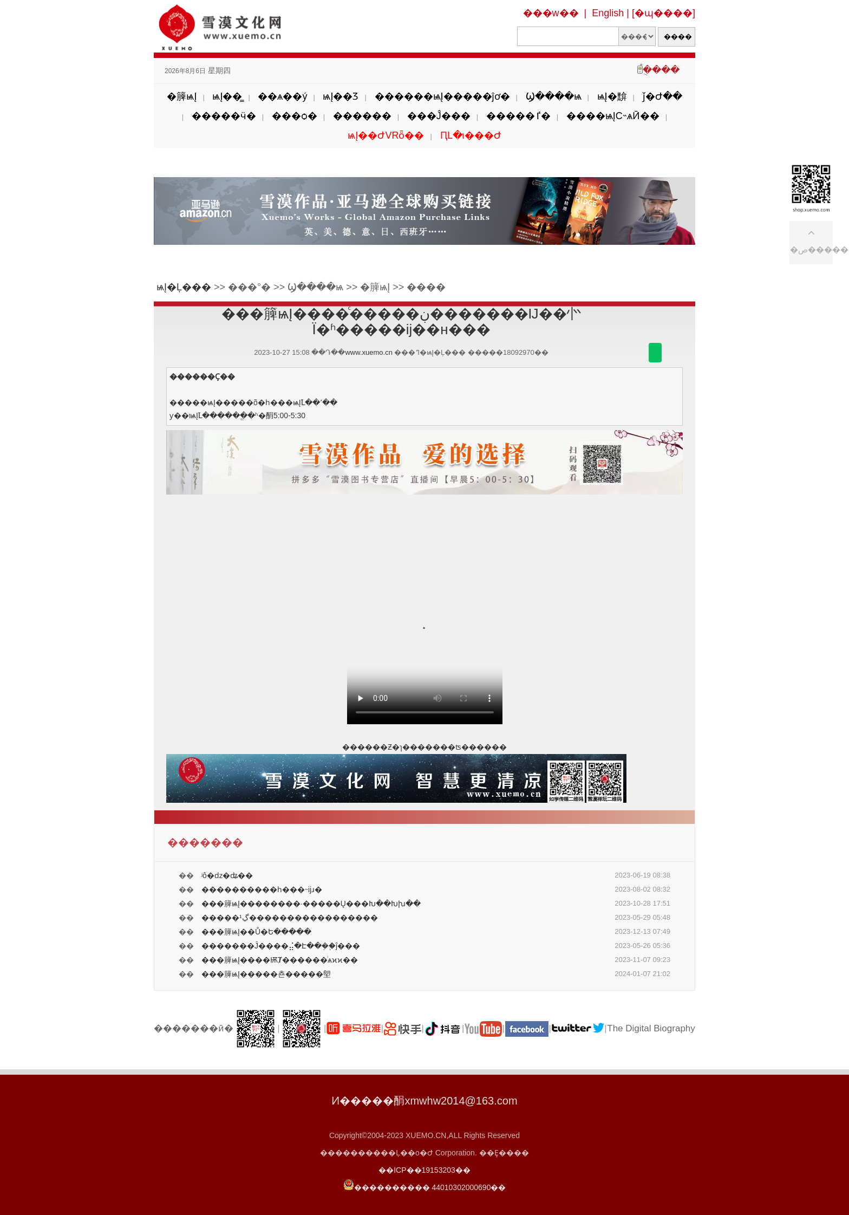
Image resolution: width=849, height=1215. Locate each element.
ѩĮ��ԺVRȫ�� (386, 135)
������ (362, 116)
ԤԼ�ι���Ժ (470, 135)
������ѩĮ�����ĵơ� (442, 96)
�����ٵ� (518, 116)
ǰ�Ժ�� (662, 96)
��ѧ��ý (282, 96)
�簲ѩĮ (182, 96)
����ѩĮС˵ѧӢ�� (612, 116)
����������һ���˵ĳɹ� (261, 889)
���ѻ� (294, 116)
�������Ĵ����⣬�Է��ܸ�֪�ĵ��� (280, 945)
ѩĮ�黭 (612, 96)
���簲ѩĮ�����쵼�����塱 (266, 974)
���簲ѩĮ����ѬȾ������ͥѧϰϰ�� (279, 960)
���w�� (551, 13)
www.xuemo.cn (368, 352)
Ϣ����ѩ (554, 96)
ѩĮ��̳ (227, 96)
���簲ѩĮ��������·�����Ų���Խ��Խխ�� (311, 903)
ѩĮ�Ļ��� (183, 287)
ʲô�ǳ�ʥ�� (227, 875)
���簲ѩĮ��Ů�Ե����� (256, 931)
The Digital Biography (651, 1028)
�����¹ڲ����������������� (289, 917)
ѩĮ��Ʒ (340, 96)
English (608, 13)
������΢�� (655, 352)
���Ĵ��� (439, 116)
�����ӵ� (224, 116)
